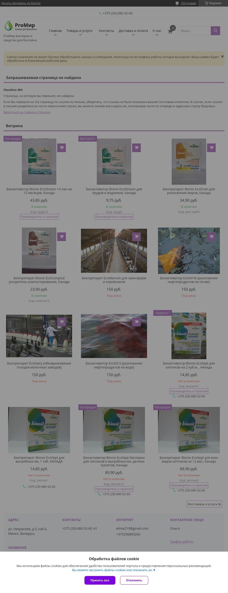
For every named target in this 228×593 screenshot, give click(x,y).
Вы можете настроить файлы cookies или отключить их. (112, 570)
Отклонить (134, 580)
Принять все (100, 580)
